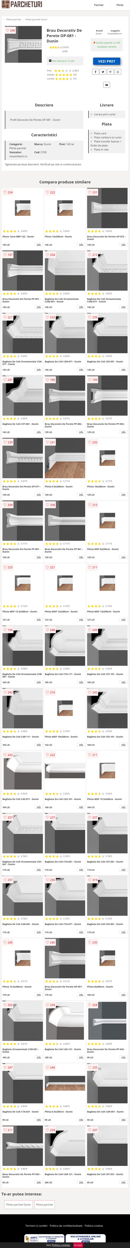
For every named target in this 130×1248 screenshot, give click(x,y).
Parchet (98, 5)
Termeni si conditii (36, 1226)
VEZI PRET (106, 61)
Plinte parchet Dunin (36, 19)
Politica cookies (94, 1226)
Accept (78, 1245)
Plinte (120, 5)
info (39, 244)
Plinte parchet (13, 19)
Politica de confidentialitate (66, 1226)
